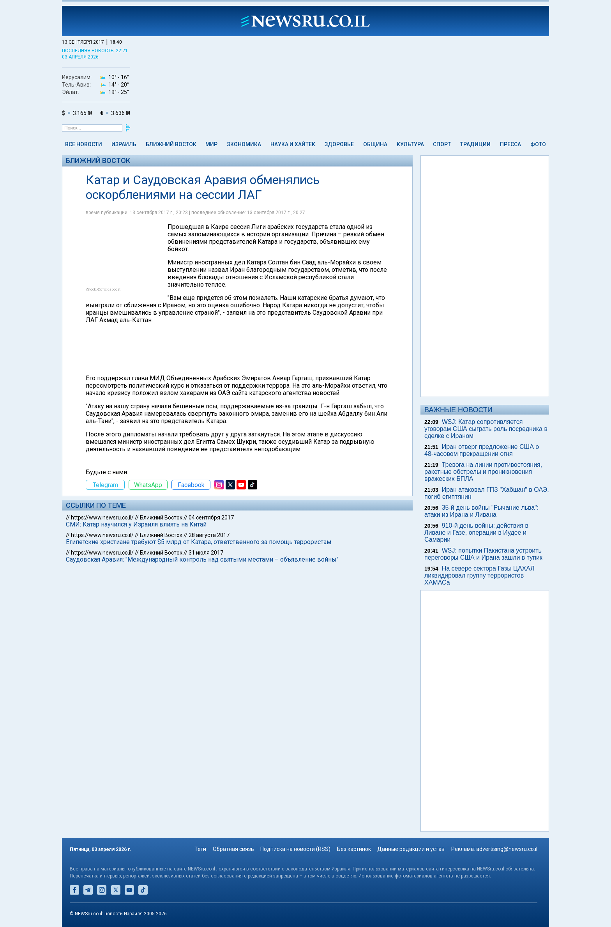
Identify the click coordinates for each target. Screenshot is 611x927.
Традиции (475, 144)
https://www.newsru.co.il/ (102, 517)
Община (375, 144)
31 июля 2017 (206, 552)
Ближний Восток (171, 144)
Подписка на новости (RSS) (295, 849)
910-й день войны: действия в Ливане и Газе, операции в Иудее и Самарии (476, 532)
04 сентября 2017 (211, 517)
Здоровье (339, 144)
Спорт (442, 144)
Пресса (510, 144)
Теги (200, 849)
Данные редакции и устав (411, 849)
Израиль (123, 144)
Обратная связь (233, 849)
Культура (410, 144)
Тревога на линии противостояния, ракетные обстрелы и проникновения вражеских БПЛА (483, 471)
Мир (211, 144)
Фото (538, 144)
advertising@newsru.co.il (506, 849)
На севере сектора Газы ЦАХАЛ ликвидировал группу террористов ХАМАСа (479, 575)
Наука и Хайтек (292, 144)
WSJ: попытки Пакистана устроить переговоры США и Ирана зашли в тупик (483, 554)
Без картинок (354, 849)
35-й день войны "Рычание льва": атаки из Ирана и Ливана (481, 511)
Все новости (83, 144)
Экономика (244, 144)
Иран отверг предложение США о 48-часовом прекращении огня (481, 450)
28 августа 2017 (209, 535)
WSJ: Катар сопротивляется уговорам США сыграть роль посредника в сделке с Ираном (485, 428)
